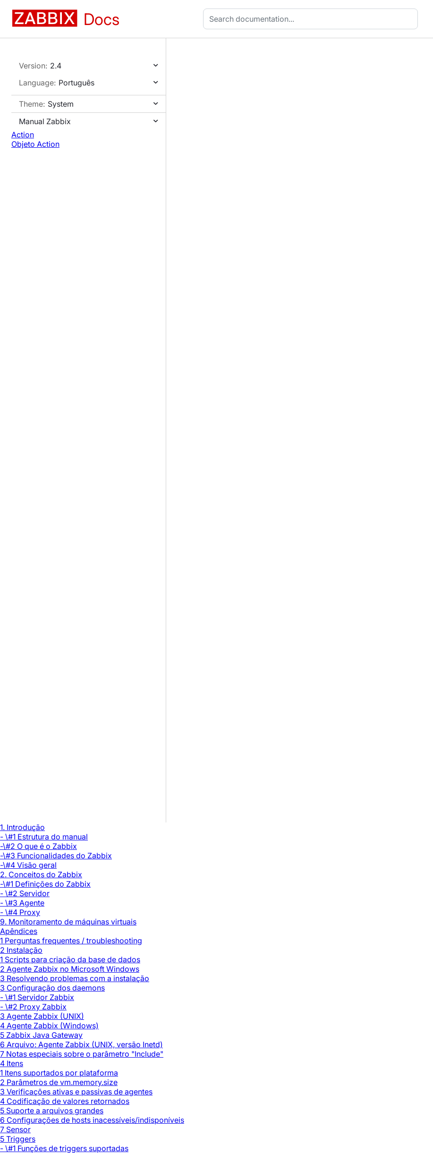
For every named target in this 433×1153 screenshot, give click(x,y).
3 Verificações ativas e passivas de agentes (76, 1091)
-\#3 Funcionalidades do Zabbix (56, 855)
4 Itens (11, 1063)
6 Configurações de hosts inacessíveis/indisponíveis (92, 1120)
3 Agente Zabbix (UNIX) (42, 1016)
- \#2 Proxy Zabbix (33, 1006)
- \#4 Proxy (20, 912)
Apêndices (18, 931)
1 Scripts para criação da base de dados (70, 959)
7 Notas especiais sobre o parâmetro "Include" (81, 1054)
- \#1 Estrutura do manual (44, 836)
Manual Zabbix (45, 121)
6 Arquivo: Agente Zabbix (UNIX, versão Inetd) (81, 1044)
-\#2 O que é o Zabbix (38, 846)
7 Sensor (15, 1129)
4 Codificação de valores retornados (64, 1101)
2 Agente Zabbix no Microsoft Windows (69, 969)
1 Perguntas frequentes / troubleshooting (71, 940)
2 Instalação (21, 950)
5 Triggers (17, 1139)
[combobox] (312, 19)
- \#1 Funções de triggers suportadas (64, 1148)
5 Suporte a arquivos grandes (51, 1110)
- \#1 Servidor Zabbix (37, 997)
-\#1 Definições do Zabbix (45, 884)
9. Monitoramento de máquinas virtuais (68, 921)
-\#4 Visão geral (28, 865)
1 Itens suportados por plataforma (59, 1072)
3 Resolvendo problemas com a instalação (74, 978)
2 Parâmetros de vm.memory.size (59, 1082)
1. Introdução (22, 827)
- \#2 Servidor (25, 893)
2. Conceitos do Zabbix (41, 874)
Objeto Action (35, 144)
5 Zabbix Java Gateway (41, 1035)
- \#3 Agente (22, 902)
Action (22, 134)
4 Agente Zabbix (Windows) (49, 1025)
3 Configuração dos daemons (52, 987)
